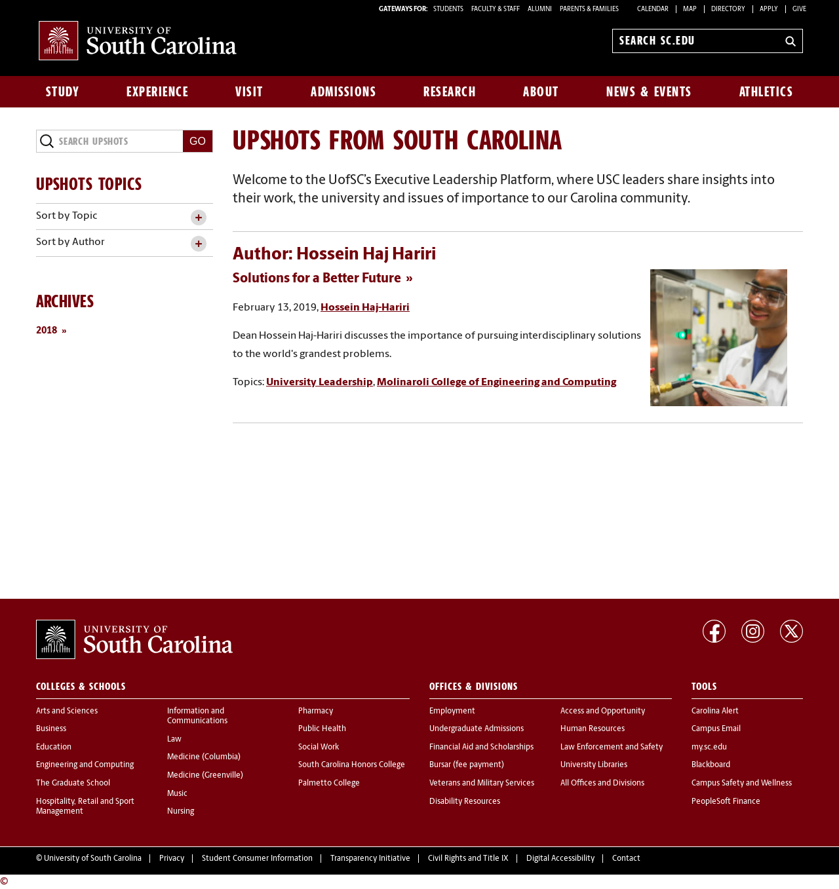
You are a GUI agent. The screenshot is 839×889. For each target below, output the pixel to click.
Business (51, 729)
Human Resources (592, 729)
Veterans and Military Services (481, 783)
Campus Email (716, 729)
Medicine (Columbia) (204, 757)
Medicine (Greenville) (205, 776)
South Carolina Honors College (351, 765)
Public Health (322, 729)
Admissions (343, 92)
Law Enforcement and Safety (611, 747)
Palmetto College (329, 783)
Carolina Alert (715, 711)
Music (177, 794)
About (541, 92)
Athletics (766, 92)
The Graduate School (73, 783)
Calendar (653, 9)
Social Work (318, 747)
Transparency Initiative (370, 859)
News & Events (649, 92)
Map (690, 9)
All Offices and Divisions (602, 783)
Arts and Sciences (67, 711)
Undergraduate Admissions (476, 729)
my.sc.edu (709, 747)
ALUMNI (540, 9)
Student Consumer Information (257, 859)
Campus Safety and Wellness (742, 783)
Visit (249, 92)
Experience (157, 92)
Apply (769, 9)
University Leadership (319, 382)
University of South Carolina (93, 859)
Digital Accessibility (560, 859)
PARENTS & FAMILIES (589, 9)
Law (174, 740)
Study (63, 92)
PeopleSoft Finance (726, 802)
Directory (728, 9)
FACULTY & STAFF (495, 9)
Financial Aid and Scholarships (481, 747)
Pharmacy (315, 711)
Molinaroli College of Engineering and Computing (496, 382)
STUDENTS (449, 9)
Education (53, 747)
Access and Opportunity (602, 711)
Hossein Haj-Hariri (365, 308)
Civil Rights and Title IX (468, 859)
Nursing (180, 812)
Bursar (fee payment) (466, 765)
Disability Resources (464, 802)
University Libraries (593, 765)
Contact (626, 859)
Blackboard (711, 765)
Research (449, 92)
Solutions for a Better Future (317, 279)
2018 (46, 331)
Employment (452, 711)
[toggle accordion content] (198, 218)
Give (799, 9)
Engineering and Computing (85, 765)
